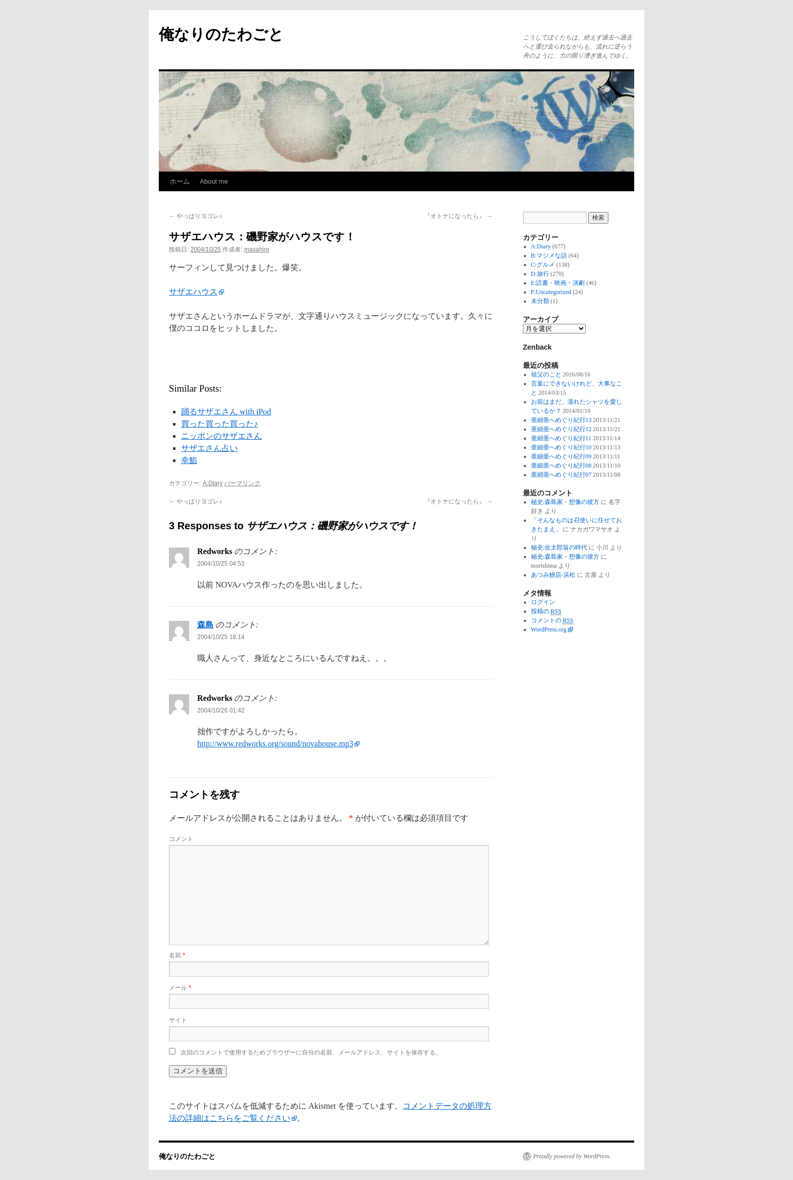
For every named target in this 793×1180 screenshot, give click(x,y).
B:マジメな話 (549, 255)
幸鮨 (189, 460)
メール (180, 987)
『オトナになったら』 (458, 216)
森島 (205, 624)
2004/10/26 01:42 (220, 710)
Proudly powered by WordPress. (572, 1156)
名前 (177, 955)
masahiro (256, 249)
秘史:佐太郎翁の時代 (559, 547)
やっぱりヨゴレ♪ (195, 216)
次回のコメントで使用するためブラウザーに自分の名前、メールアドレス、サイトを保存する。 (311, 1052)
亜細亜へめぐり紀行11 (561, 438)
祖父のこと (546, 374)
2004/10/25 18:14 (220, 637)
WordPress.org (548, 629)
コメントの (552, 620)
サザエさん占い (209, 448)
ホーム (180, 181)
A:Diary (213, 483)
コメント (181, 838)
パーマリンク (242, 483)
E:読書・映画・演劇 (558, 282)
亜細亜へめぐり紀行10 (561, 447)
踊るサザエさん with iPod (226, 411)
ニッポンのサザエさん (221, 436)
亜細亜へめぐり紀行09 (561, 456)
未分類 (540, 301)
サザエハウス (193, 291)
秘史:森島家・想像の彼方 (565, 501)
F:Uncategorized (551, 292)
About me (214, 181)
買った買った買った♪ (219, 423)
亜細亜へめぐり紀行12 (561, 429)
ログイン (543, 602)
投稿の (546, 611)
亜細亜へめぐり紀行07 (561, 474)
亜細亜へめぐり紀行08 (561, 465)
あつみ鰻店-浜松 (553, 574)
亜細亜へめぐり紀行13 (561, 420)
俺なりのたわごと (221, 34)
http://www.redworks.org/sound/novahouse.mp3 (275, 743)
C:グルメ (543, 264)
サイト (178, 1020)
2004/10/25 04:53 (220, 563)
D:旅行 (540, 273)
